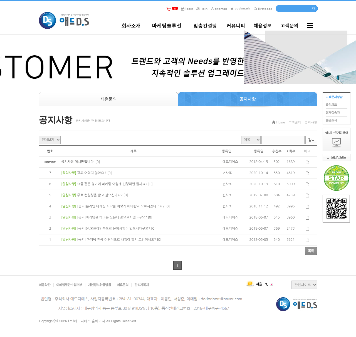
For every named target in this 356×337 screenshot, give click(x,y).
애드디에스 (230, 161)
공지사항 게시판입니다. (78, 161)
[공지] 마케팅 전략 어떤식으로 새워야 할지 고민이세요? (117, 239)
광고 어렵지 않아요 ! (92, 173)
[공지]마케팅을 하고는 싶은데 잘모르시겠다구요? (112, 217)
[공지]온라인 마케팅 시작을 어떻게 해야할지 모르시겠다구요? (121, 206)
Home (280, 122)
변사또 (227, 173)
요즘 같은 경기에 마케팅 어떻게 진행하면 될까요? (112, 184)
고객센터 (295, 122)
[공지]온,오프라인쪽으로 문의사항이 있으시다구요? (114, 228)
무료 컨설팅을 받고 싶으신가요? (100, 195)
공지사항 (311, 122)
